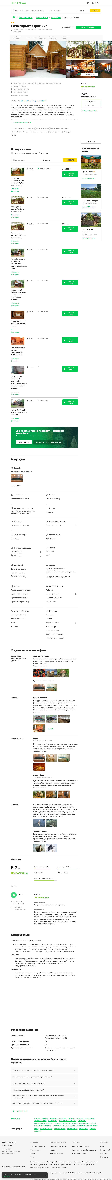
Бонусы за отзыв (56, 1154)
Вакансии (103, 1154)
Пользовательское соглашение (14, 1167)
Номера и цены (19, 37)
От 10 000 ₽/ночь (88, 207)
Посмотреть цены (87, 27)
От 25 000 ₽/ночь (88, 178)
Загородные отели (40, 1121)
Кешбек (53, 1150)
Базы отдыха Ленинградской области (59, 1162)
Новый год (45, 1118)
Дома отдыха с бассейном (67, 1121)
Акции (32, 1154)
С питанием (82, 1121)
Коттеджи (93, 1129)
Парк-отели (57, 1125)
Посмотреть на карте (89, 110)
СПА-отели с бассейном (58, 1118)
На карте (66, 1125)
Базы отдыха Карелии (37, 1162)
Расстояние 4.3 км (90, 234)
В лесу (72, 1125)
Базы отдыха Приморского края (83, 1165)
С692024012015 (70, 1173)
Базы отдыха (15, 1118)
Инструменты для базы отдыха (84, 1150)
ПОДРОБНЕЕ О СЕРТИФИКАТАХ (48, 442)
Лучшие (37, 1118)
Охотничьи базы (59, 1129)
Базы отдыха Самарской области (60, 1165)
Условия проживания (52, 37)
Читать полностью (39, 666)
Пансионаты (83, 1129)
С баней (93, 1123)
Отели (36, 1129)
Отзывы (35, 37)
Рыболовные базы (46, 1129)
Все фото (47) (89, 74)
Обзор (13, 37)
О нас (102, 1147)
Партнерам (76, 1142)
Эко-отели (80, 1118)
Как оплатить (35, 1150)
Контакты (104, 1157)
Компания (104, 1142)
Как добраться (42, 37)
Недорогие (57, 1123)
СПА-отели (66, 1123)
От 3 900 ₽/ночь (88, 238)
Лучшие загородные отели (43, 1123)
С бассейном (52, 1121)
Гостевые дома (72, 1129)
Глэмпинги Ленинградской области (86, 1162)
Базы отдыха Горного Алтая (39, 1167)
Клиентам (34, 1142)
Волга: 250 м (26, 101)
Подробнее (6, 1176)
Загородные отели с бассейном (87, 1125)
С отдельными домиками (80, 1123)
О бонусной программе (58, 1147)
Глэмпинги (37, 1131)
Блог (32, 1157)
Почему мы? (105, 1150)
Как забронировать (37, 1147)
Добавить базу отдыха (80, 1147)
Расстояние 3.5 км (90, 203)
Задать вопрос (20, 1111)
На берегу (71, 1118)
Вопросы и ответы (66, 37)
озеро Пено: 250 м (39, 101)
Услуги (29, 37)
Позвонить (91, 141)
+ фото (50, 729)
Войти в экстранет (79, 1154)
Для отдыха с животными (42, 1125)
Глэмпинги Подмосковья (38, 1165)
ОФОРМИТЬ (24, 442)
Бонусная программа (58, 1142)
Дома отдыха (89, 1118)
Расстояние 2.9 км (90, 174)
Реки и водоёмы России (59, 1167)
